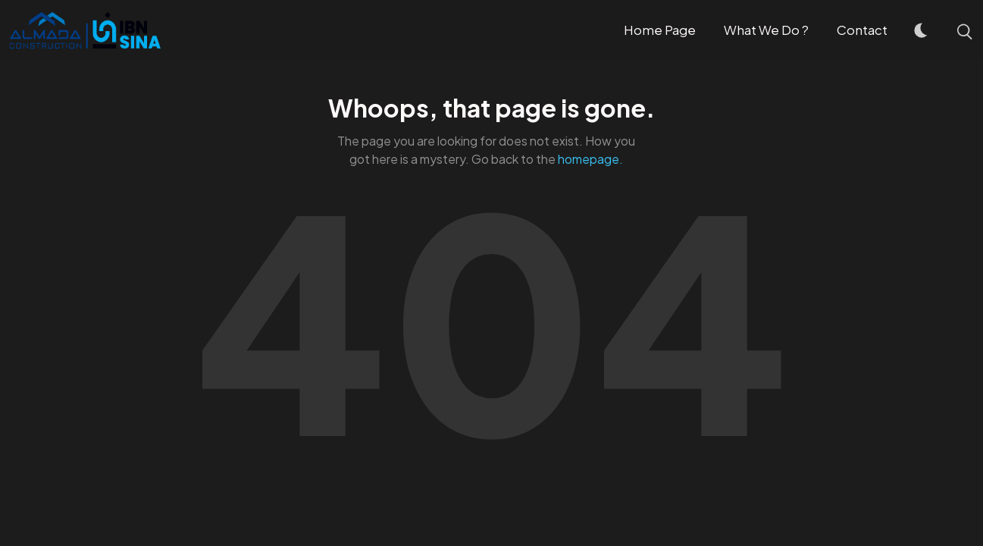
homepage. (590, 159)
